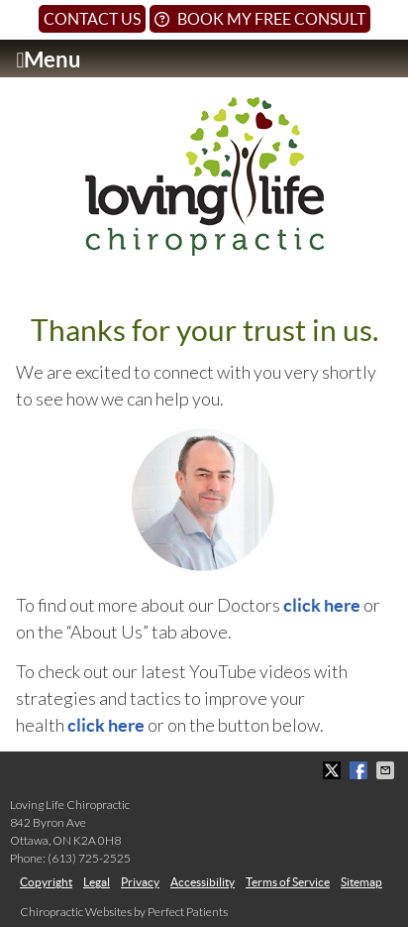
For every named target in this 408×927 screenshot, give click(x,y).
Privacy (140, 881)
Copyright (46, 881)
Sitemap (361, 881)
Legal (96, 881)
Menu (48, 60)
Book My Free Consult (259, 19)
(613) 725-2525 (89, 858)
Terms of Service (288, 881)
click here (323, 605)
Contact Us (92, 19)
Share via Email (387, 770)
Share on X (334, 770)
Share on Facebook (360, 770)
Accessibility (202, 881)
